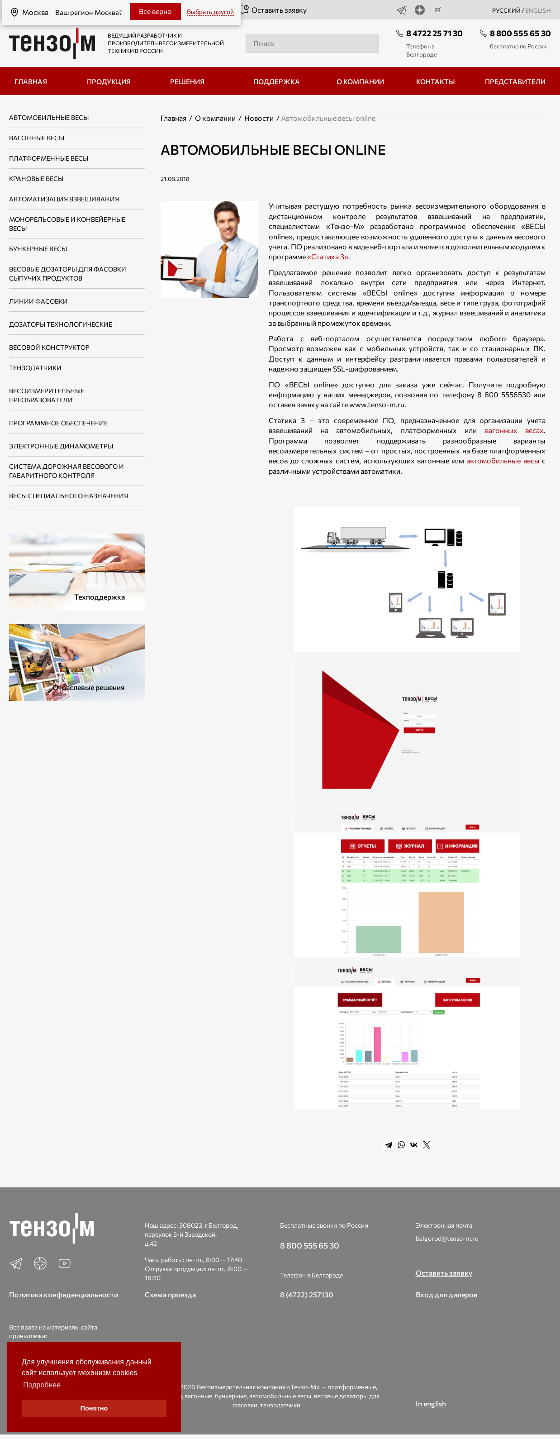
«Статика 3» (327, 256)
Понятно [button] (94, 1408)
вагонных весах (514, 430)
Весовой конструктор (49, 347)
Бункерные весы (38, 249)
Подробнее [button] (42, 1385)
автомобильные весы (502, 460)
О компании (215, 118)
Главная (173, 118)
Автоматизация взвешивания (64, 199)
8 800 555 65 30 (520, 33)
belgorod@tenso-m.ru (447, 1238)
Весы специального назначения (68, 496)
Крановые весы (36, 178)
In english (431, 1403)
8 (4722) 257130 (306, 1294)
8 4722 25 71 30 (434, 33)
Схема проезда (170, 1294)
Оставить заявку (272, 10)
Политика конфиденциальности (63, 1294)
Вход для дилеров (447, 1294)
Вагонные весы (36, 138)
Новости (259, 118)
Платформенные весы (48, 158)
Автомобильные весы (49, 117)
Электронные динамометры (61, 446)
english (538, 10)
